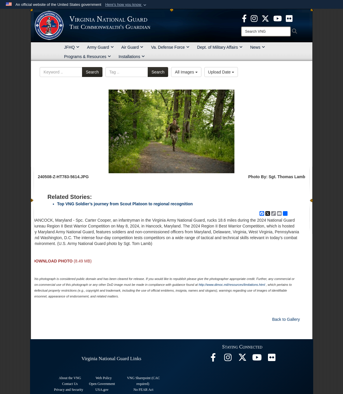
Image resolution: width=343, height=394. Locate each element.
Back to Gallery (286, 319)
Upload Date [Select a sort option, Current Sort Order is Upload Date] (221, 72)
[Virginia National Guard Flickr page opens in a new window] (289, 18)
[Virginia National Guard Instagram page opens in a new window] (254, 18)
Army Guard (100, 47)
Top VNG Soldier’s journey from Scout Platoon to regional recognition (125, 204)
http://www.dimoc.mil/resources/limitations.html (232, 284)
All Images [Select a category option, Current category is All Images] (186, 72)
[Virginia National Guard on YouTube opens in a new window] (277, 18)
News (257, 47)
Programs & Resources (87, 56)
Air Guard (132, 47)
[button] (126, 5)
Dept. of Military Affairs (220, 47)
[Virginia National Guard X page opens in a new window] (265, 18)
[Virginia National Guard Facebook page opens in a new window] (244, 18)
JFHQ (72, 47)
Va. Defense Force (170, 47)
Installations (132, 56)
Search (92, 72)
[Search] (266, 31)
